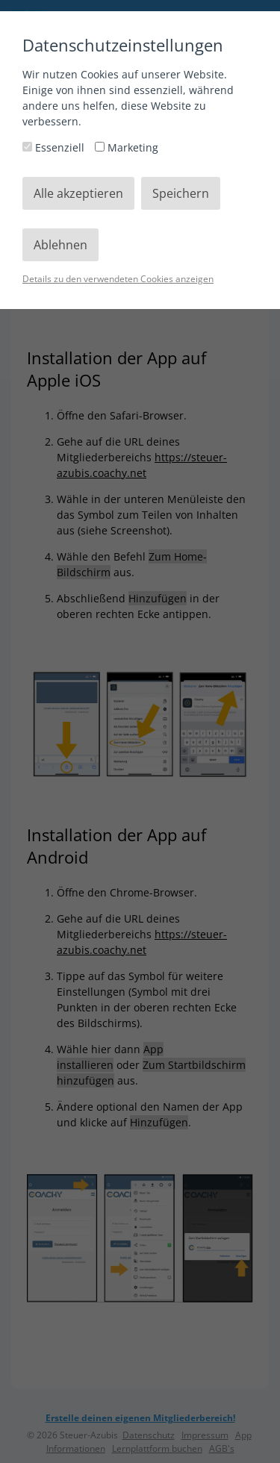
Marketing (126, 147)
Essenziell (54, 147)
